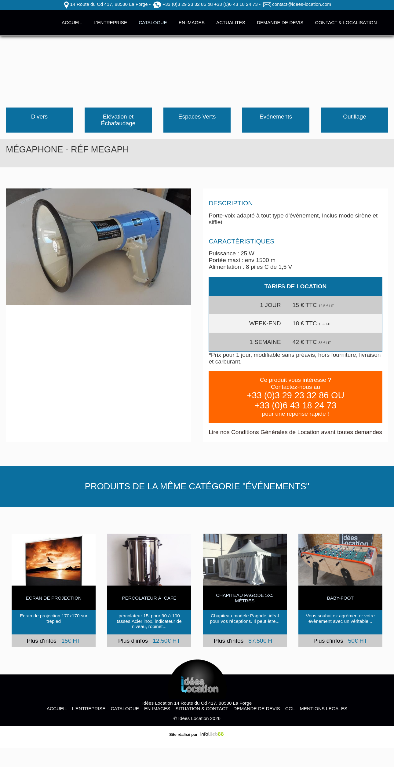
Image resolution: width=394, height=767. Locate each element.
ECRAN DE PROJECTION (54, 598)
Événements (276, 116)
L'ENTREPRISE (110, 22)
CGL (290, 708)
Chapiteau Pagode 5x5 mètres (244, 598)
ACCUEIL (72, 22)
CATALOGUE (153, 22)
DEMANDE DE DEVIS (280, 22)
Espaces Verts (197, 116)
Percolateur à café (149, 598)
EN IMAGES (192, 22)
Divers (39, 116)
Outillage (354, 116)
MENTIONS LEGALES (323, 708)
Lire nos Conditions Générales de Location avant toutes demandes (295, 432)
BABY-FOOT (340, 598)
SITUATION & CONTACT (202, 708)
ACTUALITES (230, 22)
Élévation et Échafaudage (118, 119)
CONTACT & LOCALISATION (346, 22)
